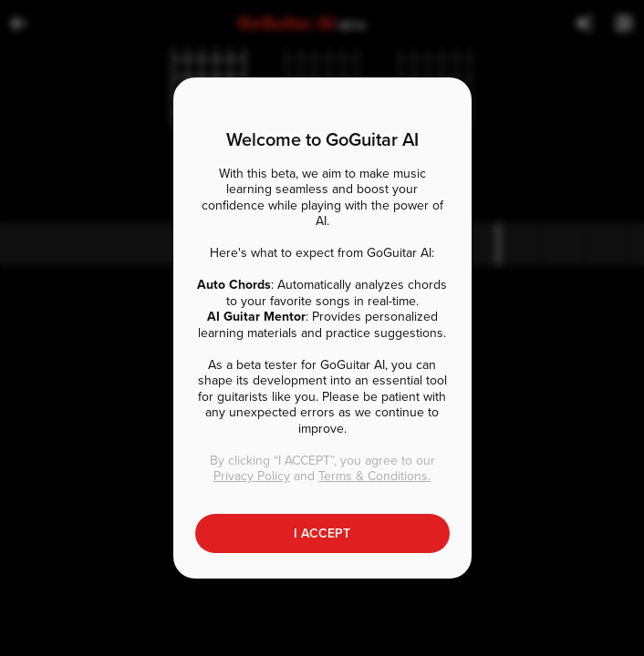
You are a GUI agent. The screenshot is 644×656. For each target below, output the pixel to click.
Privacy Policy (251, 476)
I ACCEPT (322, 533)
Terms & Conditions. (374, 476)
